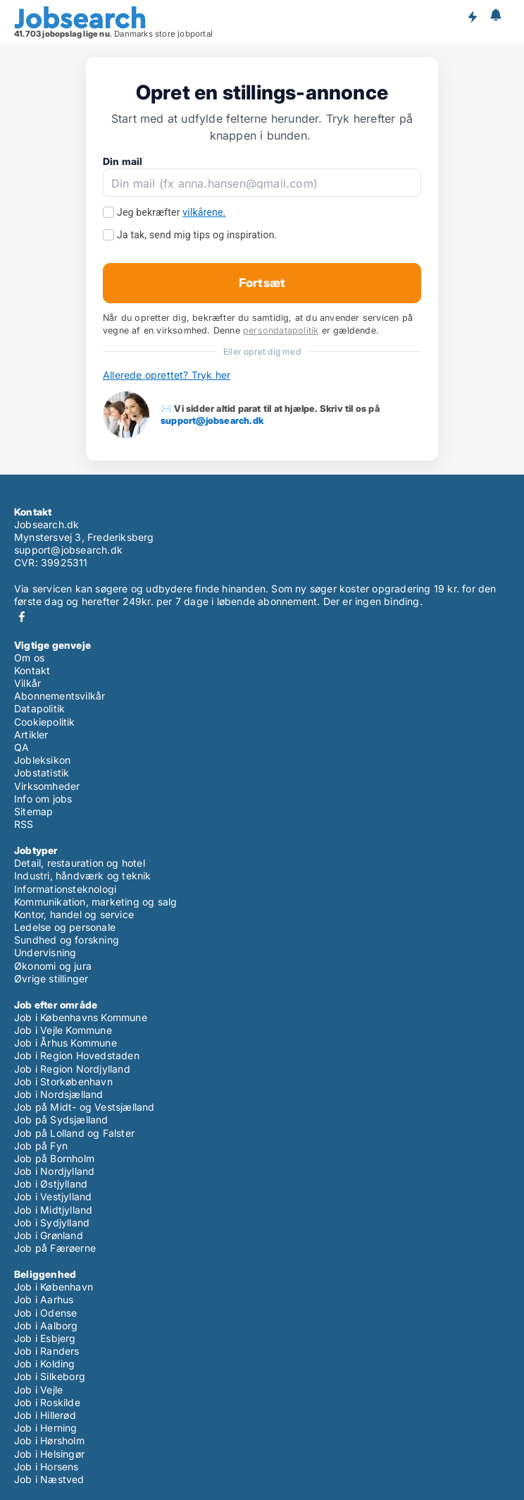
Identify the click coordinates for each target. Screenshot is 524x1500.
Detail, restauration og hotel (79, 863)
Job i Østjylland (50, 1184)
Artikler (31, 734)
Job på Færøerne (55, 1248)
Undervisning (45, 952)
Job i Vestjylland (53, 1196)
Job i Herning (45, 1428)
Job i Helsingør (49, 1454)
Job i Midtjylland (53, 1210)
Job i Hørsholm (49, 1440)
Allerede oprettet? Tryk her (166, 375)
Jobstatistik (41, 773)
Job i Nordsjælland (59, 1094)
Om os (29, 658)
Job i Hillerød (45, 1415)
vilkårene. (203, 212)
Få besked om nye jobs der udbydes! (472, 16)
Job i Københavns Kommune (80, 1017)
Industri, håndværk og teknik (82, 876)
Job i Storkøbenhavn (63, 1081)
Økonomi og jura (53, 966)
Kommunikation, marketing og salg (95, 902)
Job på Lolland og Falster (74, 1133)
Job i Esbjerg (45, 1338)
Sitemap (33, 811)
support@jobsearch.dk (212, 420)
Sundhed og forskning (66, 940)
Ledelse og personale (65, 927)
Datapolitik (39, 708)
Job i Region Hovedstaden (76, 1055)
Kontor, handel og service (74, 914)
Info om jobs (43, 799)
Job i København (53, 1287)
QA (21, 747)
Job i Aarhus (43, 1299)
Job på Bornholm (54, 1158)
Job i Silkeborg (49, 1376)
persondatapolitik (280, 330)
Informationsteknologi (65, 889)
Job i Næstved (49, 1479)
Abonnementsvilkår (59, 696)
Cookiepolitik (44, 722)
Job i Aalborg (46, 1325)
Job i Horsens (46, 1466)
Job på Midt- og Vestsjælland (84, 1107)
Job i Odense (45, 1313)
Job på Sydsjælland (61, 1120)
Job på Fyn (41, 1146)
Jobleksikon (42, 760)
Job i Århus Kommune (65, 1043)
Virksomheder (47, 786)
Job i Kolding (44, 1364)
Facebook (22, 617)
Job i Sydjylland (51, 1222)
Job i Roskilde (47, 1402)
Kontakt (32, 670)
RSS (24, 824)
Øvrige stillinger (51, 978)
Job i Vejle (38, 1390)
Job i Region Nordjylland (72, 1069)
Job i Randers (47, 1351)
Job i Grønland (48, 1235)
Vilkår (27, 683)
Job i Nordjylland (54, 1171)
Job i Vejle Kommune (63, 1030)
